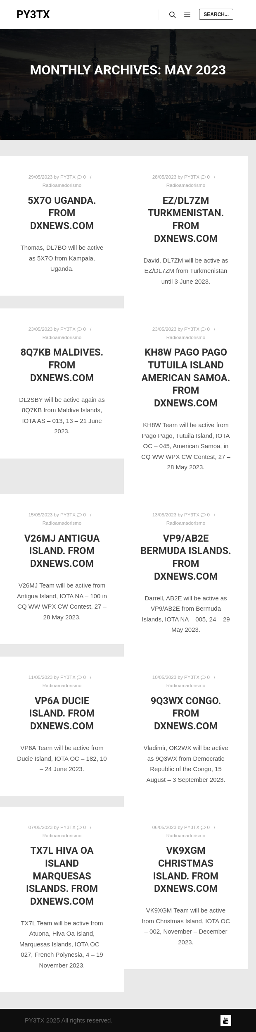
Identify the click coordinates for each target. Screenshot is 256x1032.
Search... (216, 14)
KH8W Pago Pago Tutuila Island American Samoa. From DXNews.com (186, 377)
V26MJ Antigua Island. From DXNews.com (62, 551)
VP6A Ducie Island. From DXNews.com (62, 713)
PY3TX (33, 14)
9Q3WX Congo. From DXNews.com (186, 713)
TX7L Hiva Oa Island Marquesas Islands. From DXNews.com (62, 876)
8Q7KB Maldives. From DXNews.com (62, 364)
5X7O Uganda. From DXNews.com (62, 213)
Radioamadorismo (62, 185)
